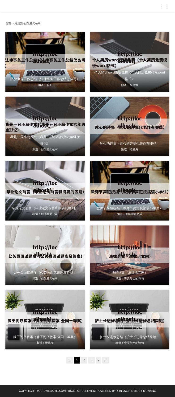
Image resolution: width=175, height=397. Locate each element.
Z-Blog (122, 391)
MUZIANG (149, 391)
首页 (8, 23)
